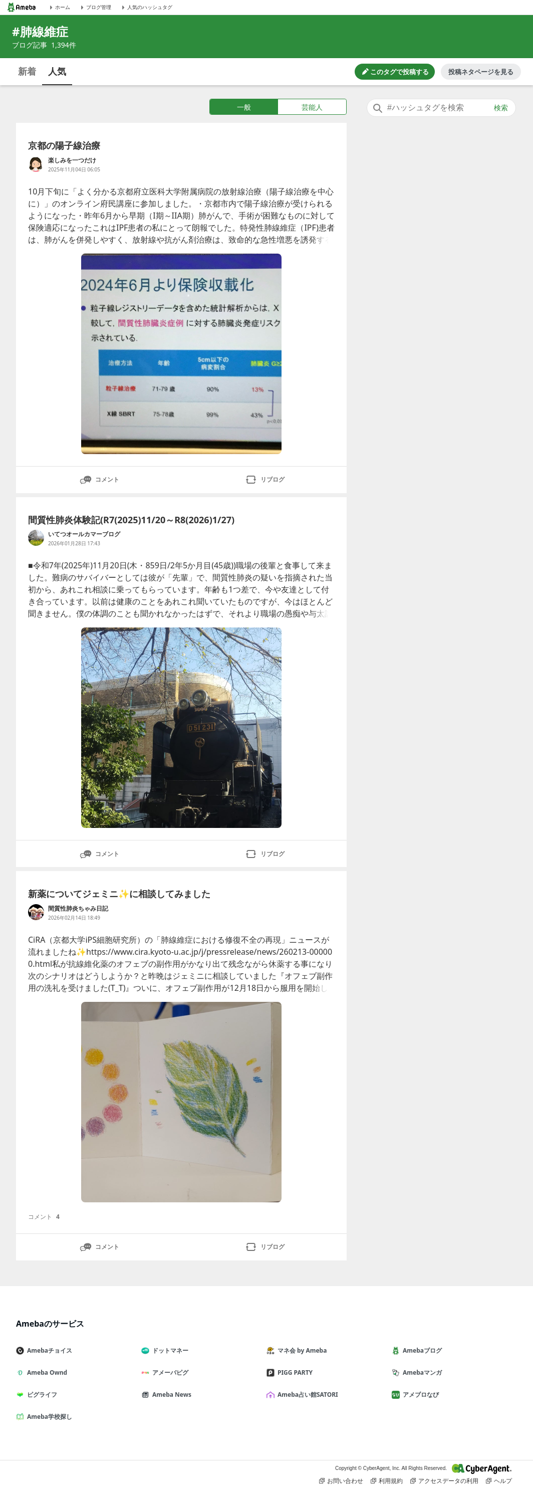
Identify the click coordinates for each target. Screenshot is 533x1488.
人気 (57, 71)
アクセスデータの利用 (444, 1480)
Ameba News (170, 1394)
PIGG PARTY (293, 1372)
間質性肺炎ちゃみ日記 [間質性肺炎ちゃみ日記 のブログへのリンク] (78, 908)
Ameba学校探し (48, 1416)
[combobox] (441, 108)
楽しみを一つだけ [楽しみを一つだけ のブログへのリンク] (72, 160)
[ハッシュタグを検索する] (441, 108)
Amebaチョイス (48, 1350)
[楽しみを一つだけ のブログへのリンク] (36, 164)
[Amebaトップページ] (21, 7)
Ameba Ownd (45, 1372)
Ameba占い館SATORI (306, 1394)
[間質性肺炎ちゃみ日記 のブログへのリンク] (36, 912)
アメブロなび (419, 1394)
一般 (244, 107)
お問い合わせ (341, 1480)
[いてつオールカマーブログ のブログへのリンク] (36, 538)
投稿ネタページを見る (480, 71)
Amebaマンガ (421, 1372)
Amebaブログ (421, 1350)
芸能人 (312, 107)
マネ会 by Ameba (300, 1350)
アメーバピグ (168, 1372)
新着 (27, 71)
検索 (501, 108)
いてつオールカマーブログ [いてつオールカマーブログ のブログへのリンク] (84, 534)
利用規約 (387, 1480)
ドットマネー (168, 1350)
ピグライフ (40, 1394)
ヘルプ (499, 1480)
